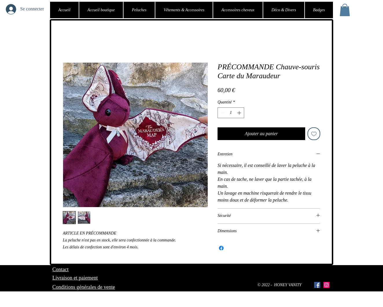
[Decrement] (222, 113)
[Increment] (239, 113)
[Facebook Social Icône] (317, 285)
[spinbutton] (231, 113)
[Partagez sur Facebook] (221, 248)
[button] (345, 10)
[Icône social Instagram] (326, 285)
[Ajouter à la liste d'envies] (313, 133)
